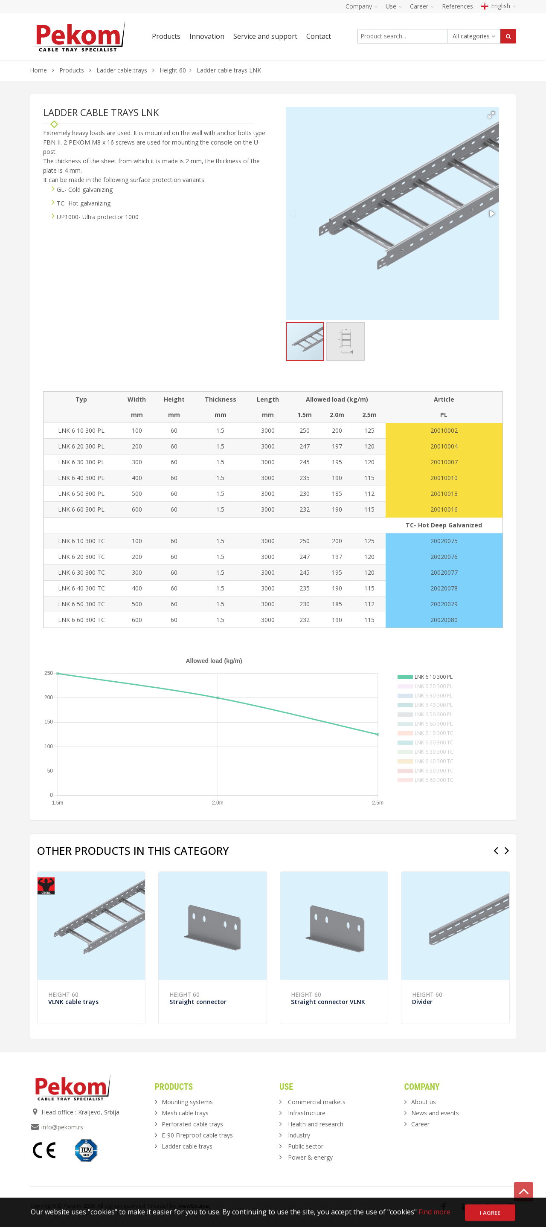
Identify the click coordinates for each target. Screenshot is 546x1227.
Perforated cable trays (192, 1124)
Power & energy (310, 1157)
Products (72, 70)
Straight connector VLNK (328, 1002)
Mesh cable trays (185, 1113)
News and (435, 1113)
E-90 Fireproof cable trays (197, 1135)
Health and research (315, 1124)
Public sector (305, 1146)
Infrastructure (306, 1113)
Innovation (206, 36)
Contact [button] (318, 36)
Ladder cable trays (121, 70)
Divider (422, 1002)
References (457, 6)
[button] (491, 115)
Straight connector (198, 1002)
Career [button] (422, 6)
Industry (299, 1135)
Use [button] (394, 6)
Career (420, 1124)
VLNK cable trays (73, 1002)
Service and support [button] (265, 36)
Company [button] (362, 6)
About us (423, 1102)
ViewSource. (194, 1206)
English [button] (498, 6)
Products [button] (166, 36)
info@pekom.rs (62, 1127)
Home (38, 70)
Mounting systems (187, 1102)
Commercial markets (317, 1102)
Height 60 (173, 70)
